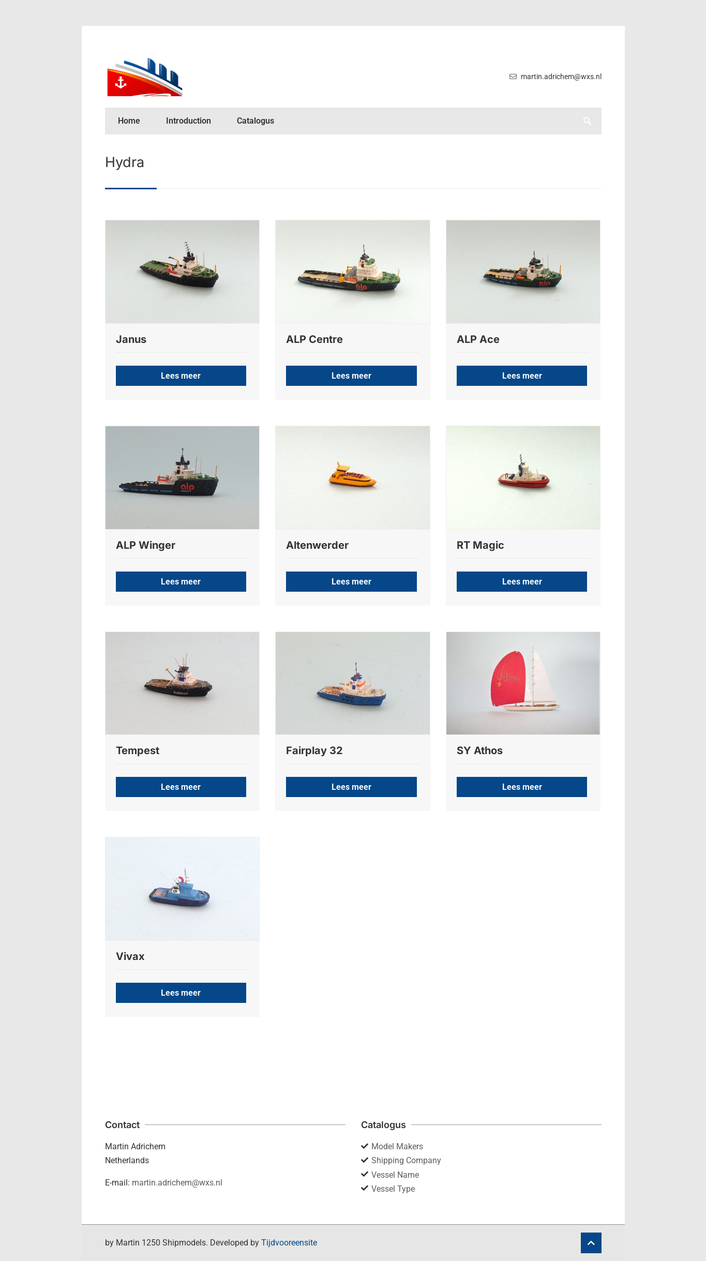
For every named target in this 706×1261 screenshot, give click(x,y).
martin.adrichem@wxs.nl (177, 1183)
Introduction (188, 121)
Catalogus (255, 121)
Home (129, 121)
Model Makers (397, 1146)
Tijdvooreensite (289, 1243)
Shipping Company (406, 1160)
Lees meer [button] (181, 376)
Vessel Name (395, 1175)
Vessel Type (393, 1189)
